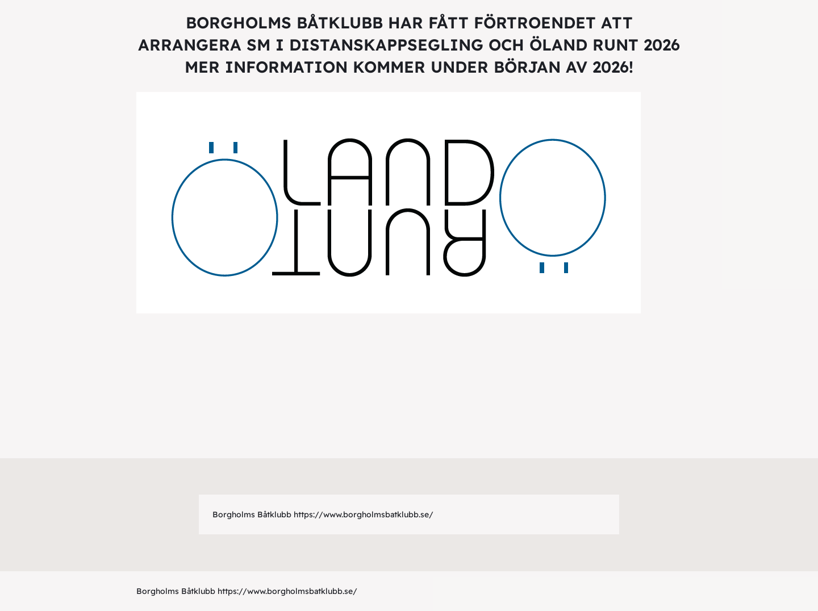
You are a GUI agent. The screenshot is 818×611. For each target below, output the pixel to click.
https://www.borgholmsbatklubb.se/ (363, 514)
